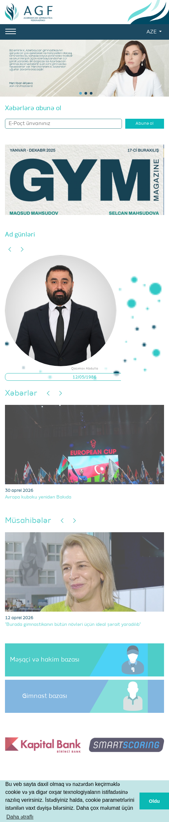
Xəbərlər (21, 393)
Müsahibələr (28, 521)
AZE (152, 32)
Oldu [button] (154, 801)
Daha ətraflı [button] (19, 817)
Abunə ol (144, 123)
